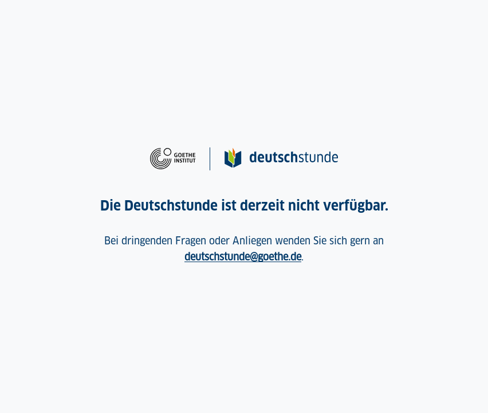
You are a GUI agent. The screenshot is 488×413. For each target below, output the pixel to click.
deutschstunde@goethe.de (242, 256)
